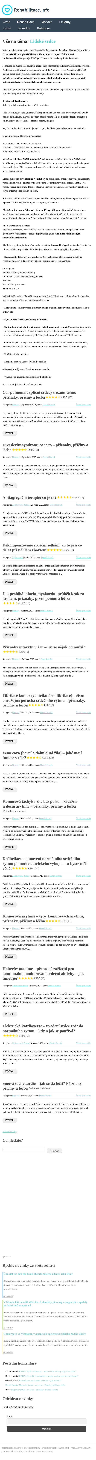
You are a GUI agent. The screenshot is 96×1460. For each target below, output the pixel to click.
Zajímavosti (17, 505)
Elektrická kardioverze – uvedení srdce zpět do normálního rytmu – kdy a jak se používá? (43, 1031)
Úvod (6, 22)
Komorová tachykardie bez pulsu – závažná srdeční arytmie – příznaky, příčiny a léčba (40, 806)
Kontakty (34, 1448)
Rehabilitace (25, 22)
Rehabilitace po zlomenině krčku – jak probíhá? (40, 1380)
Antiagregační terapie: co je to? (43, 497)
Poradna (24, 28)
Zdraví (27, 505)
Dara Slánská (46, 659)
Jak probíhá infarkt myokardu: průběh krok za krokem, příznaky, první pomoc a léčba (43, 598)
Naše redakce (48, 1448)
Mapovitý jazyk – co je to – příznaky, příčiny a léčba (42, 1385)
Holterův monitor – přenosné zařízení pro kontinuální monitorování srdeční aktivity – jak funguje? (43, 973)
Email (9, 1416)
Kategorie (44, 28)
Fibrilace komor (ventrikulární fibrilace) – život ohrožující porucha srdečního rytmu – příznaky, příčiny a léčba (44, 700)
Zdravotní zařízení (20, 986)
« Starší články (10, 1131)
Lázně (7, 28)
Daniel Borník (49, 405)
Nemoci (15, 405)
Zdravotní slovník (12, 1451)
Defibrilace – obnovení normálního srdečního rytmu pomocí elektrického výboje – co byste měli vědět (45, 863)
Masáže (46, 22)
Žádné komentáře (83, 405)
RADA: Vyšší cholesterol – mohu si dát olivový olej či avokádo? (47, 1371)
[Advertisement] (26, 1206)
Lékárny (64, 22)
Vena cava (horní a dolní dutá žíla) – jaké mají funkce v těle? (42, 755)
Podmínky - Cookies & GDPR (37, 1451)
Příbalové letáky (80, 1448)
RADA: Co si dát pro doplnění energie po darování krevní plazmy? (48, 1376)
